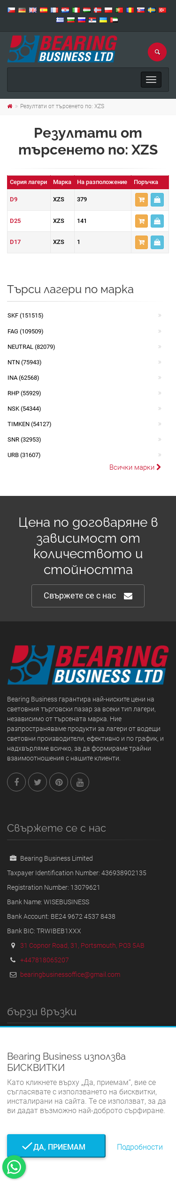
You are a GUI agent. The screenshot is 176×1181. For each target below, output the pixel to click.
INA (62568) (23, 377)
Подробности (140, 1147)
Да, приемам (56, 1147)
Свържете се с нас (88, 596)
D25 (15, 220)
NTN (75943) (25, 362)
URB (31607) (24, 454)
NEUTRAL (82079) (31, 346)
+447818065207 (44, 960)
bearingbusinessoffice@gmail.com (70, 974)
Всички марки (135, 467)
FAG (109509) (26, 331)
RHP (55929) (24, 393)
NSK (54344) (24, 408)
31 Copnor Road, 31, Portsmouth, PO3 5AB (82, 945)
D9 (13, 199)
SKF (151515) (26, 315)
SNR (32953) (24, 439)
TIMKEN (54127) (30, 424)
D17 (15, 241)
